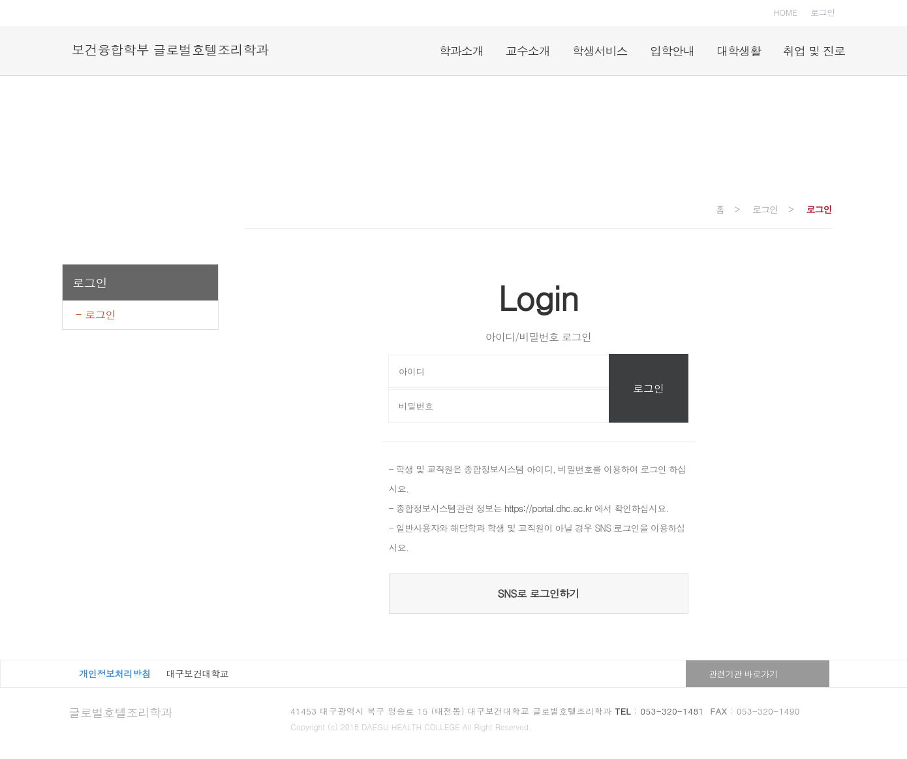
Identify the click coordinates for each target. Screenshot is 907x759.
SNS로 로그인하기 (538, 593)
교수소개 (528, 50)
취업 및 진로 (814, 50)
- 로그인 (95, 314)
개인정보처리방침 (115, 673)
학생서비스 (600, 50)
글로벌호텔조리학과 (120, 712)
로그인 (822, 12)
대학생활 (738, 50)
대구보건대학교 (197, 673)
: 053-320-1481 (659, 711)
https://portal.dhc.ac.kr (548, 508)
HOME (785, 12)
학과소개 (461, 50)
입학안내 (672, 50)
